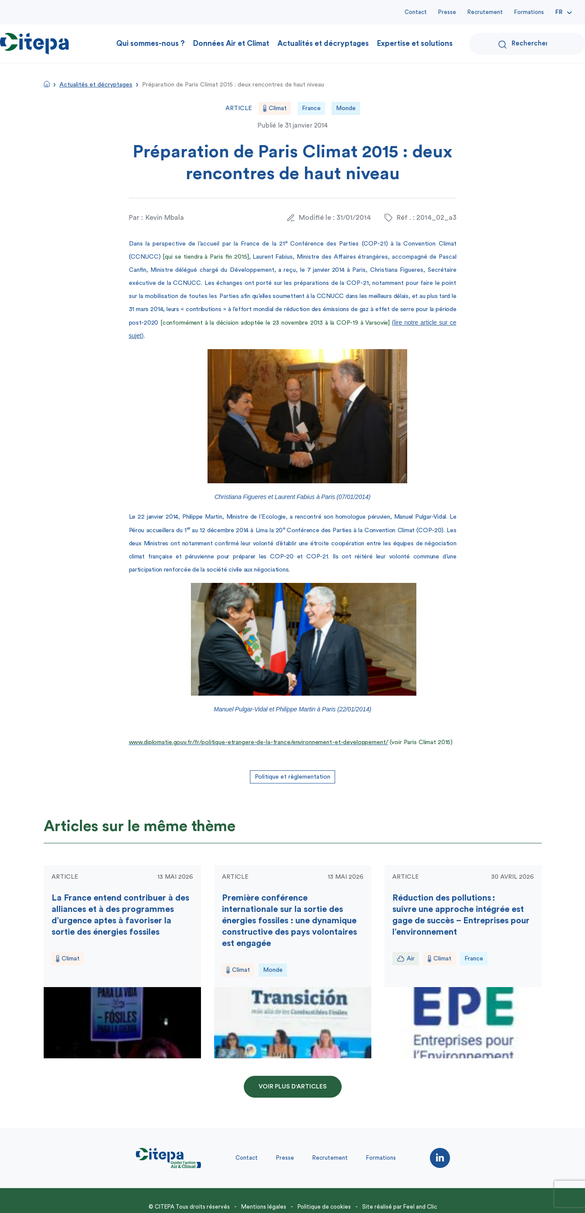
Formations (529, 12)
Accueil (47, 83)
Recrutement (485, 12)
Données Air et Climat (231, 43)
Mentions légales (263, 1207)
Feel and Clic (420, 1207)
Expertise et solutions (415, 43)
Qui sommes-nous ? (150, 43)
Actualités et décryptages (323, 43)
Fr (559, 12)
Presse (447, 12)
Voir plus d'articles (293, 1087)
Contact (416, 12)
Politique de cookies (324, 1207)
